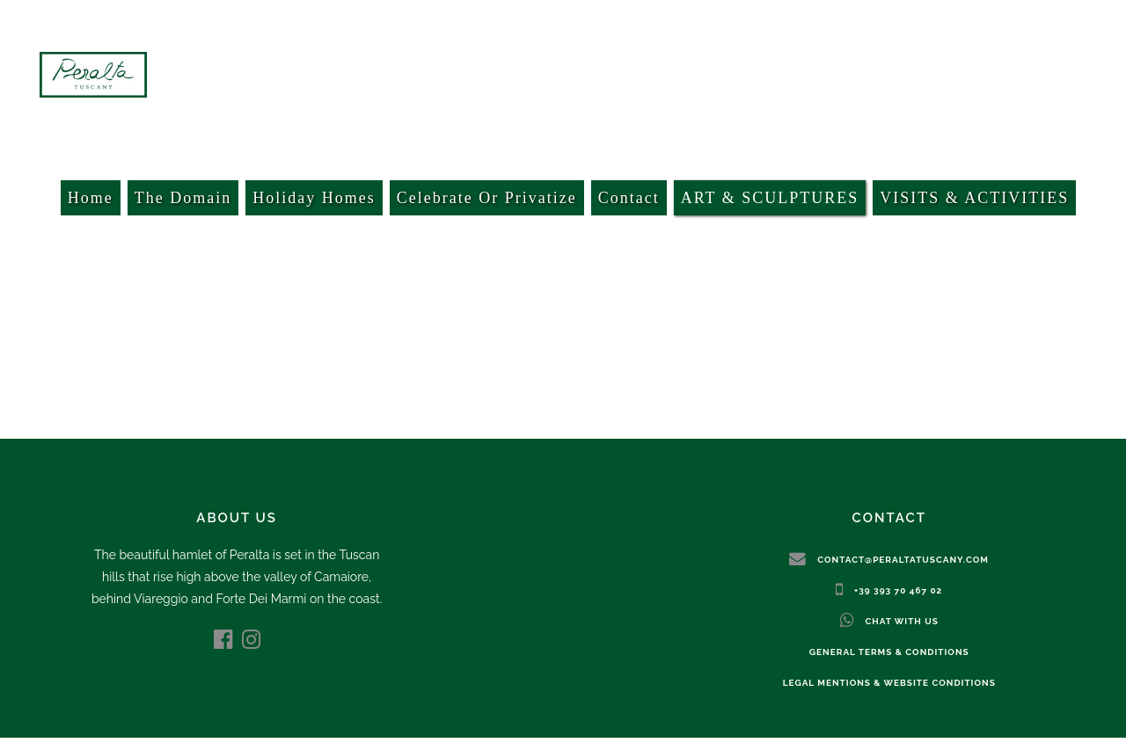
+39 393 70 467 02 (898, 590)
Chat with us (901, 621)
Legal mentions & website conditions (889, 683)
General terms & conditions (889, 652)
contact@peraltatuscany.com (903, 559)
